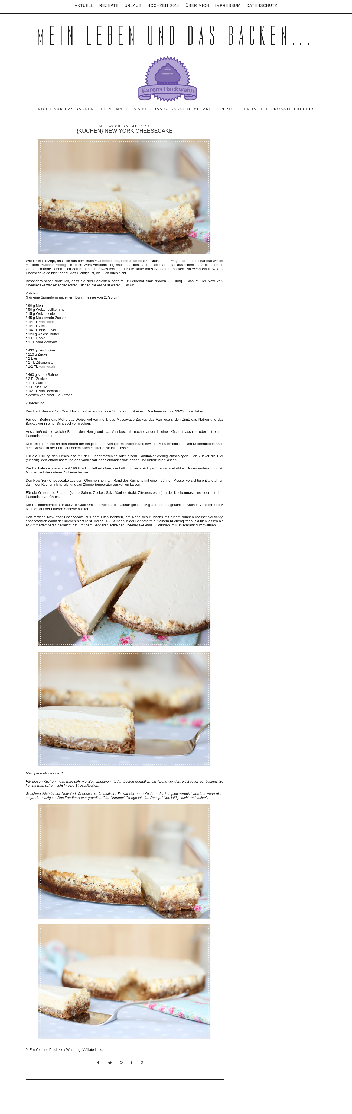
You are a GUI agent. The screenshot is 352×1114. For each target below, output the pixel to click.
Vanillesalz (47, 322)
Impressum (228, 5)
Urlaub (133, 5)
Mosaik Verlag (54, 265)
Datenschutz (261, 5)
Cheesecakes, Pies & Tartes (120, 261)
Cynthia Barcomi (186, 261)
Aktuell (84, 5)
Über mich (197, 5)
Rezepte (109, 5)
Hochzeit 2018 (163, 5)
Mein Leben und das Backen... (176, 36)
